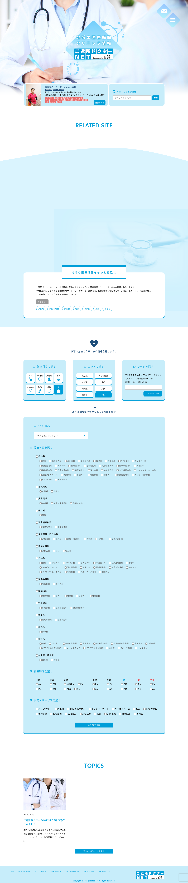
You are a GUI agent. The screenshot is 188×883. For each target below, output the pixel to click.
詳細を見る (99, 102)
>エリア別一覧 (40, 871)
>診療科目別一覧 (24, 871)
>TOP (11, 871)
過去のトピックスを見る (94, 851)
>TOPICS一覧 (89, 871)
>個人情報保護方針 (72, 871)
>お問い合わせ (104, 871)
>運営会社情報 (55, 871)
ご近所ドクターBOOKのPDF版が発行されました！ (44, 822)
